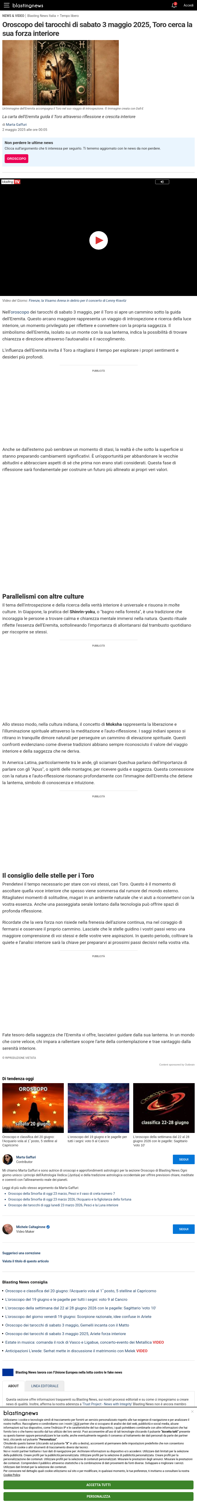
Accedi (189, 5)
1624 (76, 1423)
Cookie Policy (11, 1475)
